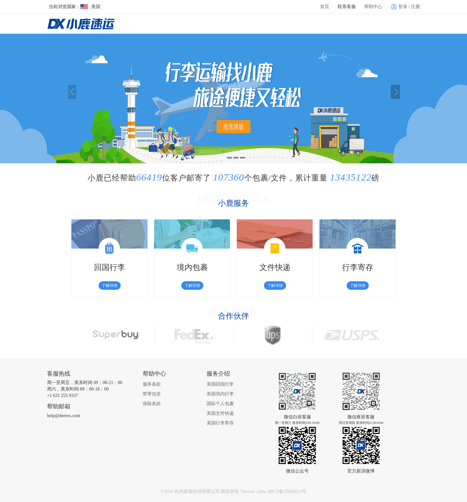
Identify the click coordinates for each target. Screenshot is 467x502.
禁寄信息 (152, 393)
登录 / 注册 (405, 7)
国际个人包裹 (220, 403)
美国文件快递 (220, 413)
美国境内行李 (220, 393)
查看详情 (225, 127)
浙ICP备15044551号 (287, 491)
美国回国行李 (220, 384)
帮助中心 (373, 6)
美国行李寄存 (220, 423)
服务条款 (152, 384)
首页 (324, 6)
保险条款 (152, 403)
